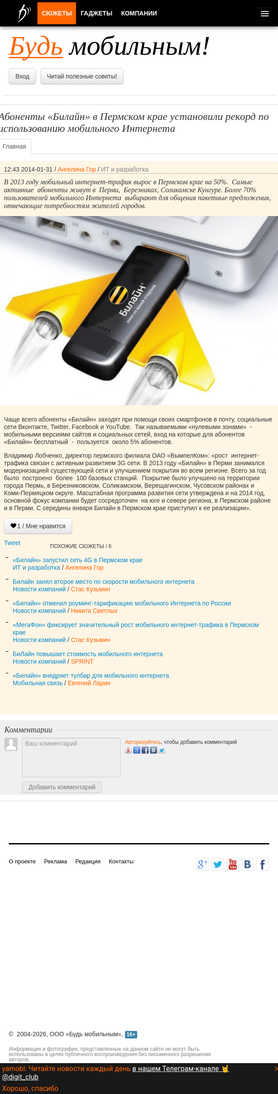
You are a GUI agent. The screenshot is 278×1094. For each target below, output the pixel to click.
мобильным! (109, 45)
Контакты (121, 861)
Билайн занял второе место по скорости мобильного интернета (103, 581)
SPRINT (82, 661)
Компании (139, 13)
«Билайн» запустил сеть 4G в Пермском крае (78, 560)
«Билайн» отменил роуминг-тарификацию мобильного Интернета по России (122, 603)
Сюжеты (57, 13)
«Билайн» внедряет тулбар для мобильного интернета (91, 675)
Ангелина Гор (77, 169)
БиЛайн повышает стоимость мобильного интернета (88, 653)
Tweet (12, 542)
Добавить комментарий (62, 787)
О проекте (22, 861)
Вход (22, 76)
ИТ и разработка (125, 169)
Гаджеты (96, 13)
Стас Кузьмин (90, 589)
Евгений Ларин (89, 683)
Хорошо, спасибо (30, 1088)
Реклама (55, 861)
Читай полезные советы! (82, 76)
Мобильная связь (37, 683)
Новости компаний (39, 589)
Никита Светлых (94, 610)
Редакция (87, 861)
